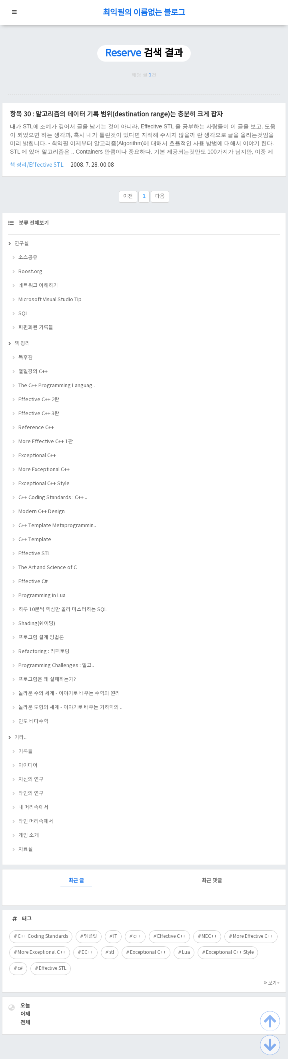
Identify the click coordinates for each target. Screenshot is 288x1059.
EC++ (87, 952)
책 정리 (22, 344)
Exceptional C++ (37, 456)
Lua (186, 952)
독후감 (25, 358)
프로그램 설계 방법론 (41, 638)
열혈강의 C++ (33, 372)
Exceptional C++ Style (44, 484)
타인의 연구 (31, 794)
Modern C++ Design (41, 512)
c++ (137, 936)
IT (115, 936)
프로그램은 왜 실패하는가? (47, 680)
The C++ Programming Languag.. (56, 386)
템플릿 (90, 936)
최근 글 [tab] (76, 881)
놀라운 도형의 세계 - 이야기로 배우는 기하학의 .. (70, 708)
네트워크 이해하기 (38, 286)
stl (111, 952)
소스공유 (28, 258)
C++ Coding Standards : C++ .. (52, 498)
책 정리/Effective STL (37, 165)
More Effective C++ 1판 (45, 442)
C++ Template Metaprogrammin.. (57, 526)
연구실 (21, 244)
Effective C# (33, 582)
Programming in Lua (42, 596)
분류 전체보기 (33, 223)
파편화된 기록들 (35, 328)
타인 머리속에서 (35, 822)
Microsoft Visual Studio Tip (50, 300)
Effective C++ (171, 936)
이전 (128, 197)
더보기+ (272, 983)
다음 (160, 197)
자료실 (25, 850)
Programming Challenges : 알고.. (56, 666)
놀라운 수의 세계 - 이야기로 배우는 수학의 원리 (69, 694)
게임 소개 (28, 836)
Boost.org (30, 272)
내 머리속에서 (33, 808)
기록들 (25, 752)
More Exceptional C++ (44, 470)
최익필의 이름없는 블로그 (144, 13)
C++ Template (34, 540)
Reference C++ (36, 428)
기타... (21, 738)
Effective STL (34, 554)
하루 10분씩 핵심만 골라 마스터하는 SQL (62, 610)
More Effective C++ (253, 936)
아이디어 (28, 766)
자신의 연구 (31, 780)
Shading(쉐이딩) (36, 624)
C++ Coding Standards (43, 936)
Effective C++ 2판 (38, 400)
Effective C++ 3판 (38, 414)
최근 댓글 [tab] (212, 881)
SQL (23, 314)
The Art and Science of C (47, 568)
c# (20, 968)
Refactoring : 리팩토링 (44, 652)
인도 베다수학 (33, 722)
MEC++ (209, 936)
